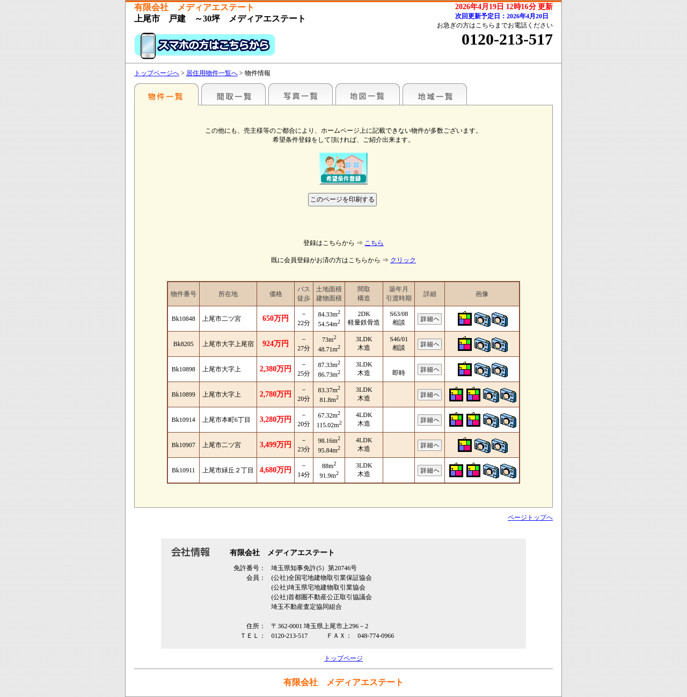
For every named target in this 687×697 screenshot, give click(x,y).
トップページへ (156, 73)
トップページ (343, 658)
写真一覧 (300, 94)
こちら (374, 243)
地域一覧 (435, 94)
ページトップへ (530, 517)
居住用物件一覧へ (212, 73)
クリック (403, 260)
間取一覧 (233, 94)
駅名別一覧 (166, 94)
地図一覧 (367, 94)
